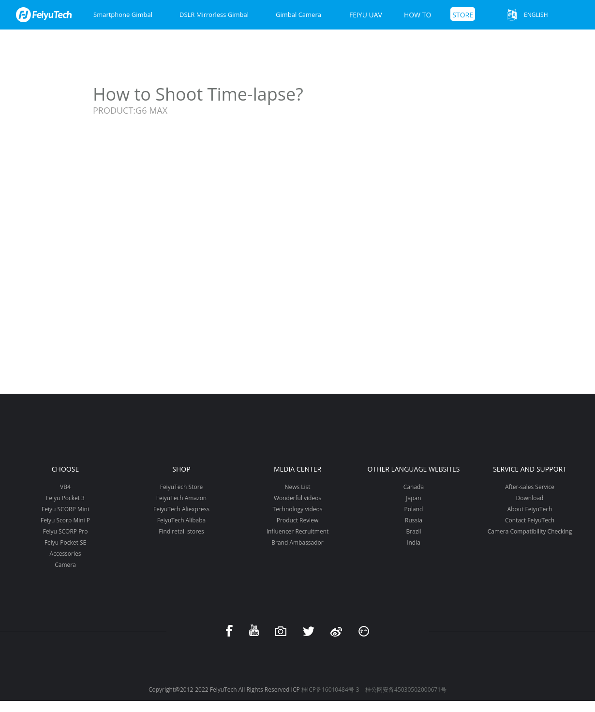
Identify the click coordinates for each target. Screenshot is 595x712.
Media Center (297, 469)
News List (297, 487)
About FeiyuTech (529, 509)
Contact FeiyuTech (529, 520)
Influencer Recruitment (298, 531)
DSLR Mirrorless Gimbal (214, 14)
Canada (413, 487)
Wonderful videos (297, 498)
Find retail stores (181, 531)
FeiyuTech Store (181, 487)
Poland (413, 509)
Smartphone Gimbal (122, 14)
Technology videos (298, 509)
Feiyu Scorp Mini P (65, 520)
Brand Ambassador (297, 542)
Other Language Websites (413, 469)
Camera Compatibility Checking (530, 531)
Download (530, 498)
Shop (181, 469)
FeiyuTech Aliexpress (181, 509)
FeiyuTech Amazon (181, 498)
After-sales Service (529, 487)
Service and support (529, 469)
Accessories (65, 553)
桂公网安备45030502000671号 (405, 689)
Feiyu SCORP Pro (65, 531)
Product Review (297, 520)
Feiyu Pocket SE (65, 542)
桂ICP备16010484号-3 (330, 689)
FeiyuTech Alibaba (181, 520)
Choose (65, 469)
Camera (65, 565)
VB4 (65, 487)
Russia (413, 520)
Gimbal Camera (298, 14)
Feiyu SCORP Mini (65, 509)
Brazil (413, 531)
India (413, 542)
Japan (413, 498)
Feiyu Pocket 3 (65, 498)
